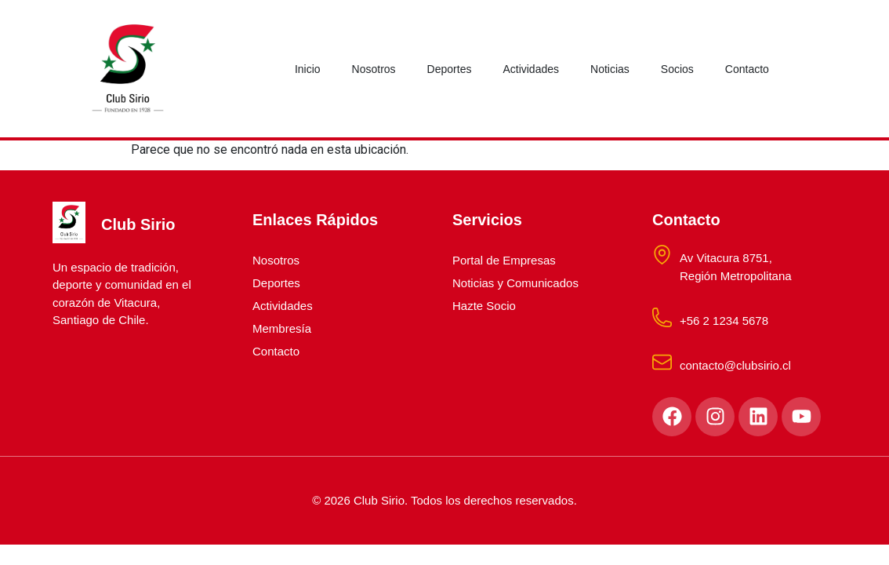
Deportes (449, 69)
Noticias (610, 69)
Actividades (531, 69)
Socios (677, 69)
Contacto (747, 69)
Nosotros (374, 69)
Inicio (308, 69)
